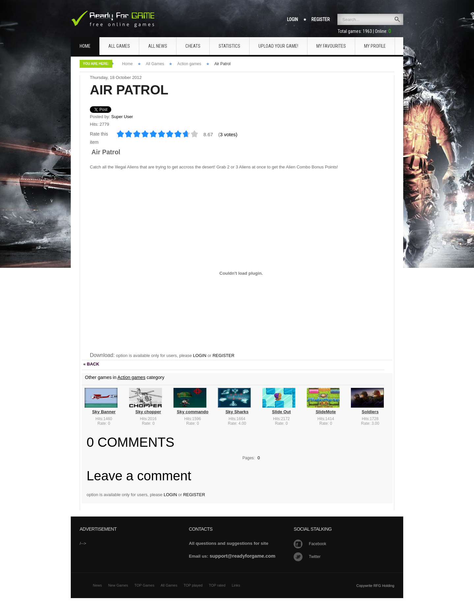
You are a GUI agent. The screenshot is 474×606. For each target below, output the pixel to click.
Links (236, 585)
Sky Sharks (237, 411)
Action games (189, 64)
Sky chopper (148, 411)
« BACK (91, 364)
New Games (118, 585)
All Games (155, 64)
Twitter (314, 556)
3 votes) (228, 134)
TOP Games (144, 585)
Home (127, 64)
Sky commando (192, 411)
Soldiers (370, 411)
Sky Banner (104, 411)
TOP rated (217, 585)
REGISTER (223, 355)
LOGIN (199, 355)
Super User (122, 116)
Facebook (317, 544)
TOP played (193, 585)
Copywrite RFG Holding (375, 586)
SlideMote (326, 411)
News (97, 585)
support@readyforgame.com (243, 556)
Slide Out (281, 411)
